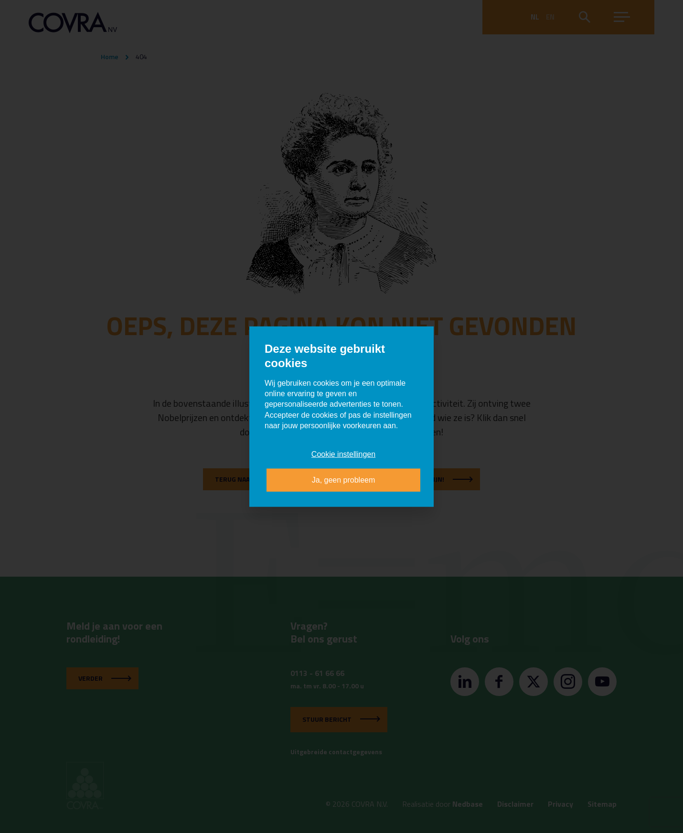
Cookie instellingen (343, 454)
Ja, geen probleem (343, 480)
